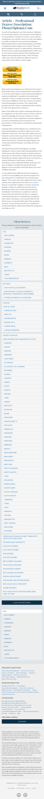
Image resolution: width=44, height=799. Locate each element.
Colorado (8, 363)
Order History (10, 310)
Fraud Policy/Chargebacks (10, 688)
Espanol (10, 692)
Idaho (6, 386)
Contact (33, 788)
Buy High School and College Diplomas (13, 701)
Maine (6, 413)
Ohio (6, 476)
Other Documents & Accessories (17, 298)
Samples (7, 239)
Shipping (7, 247)
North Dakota (10, 472)
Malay (36, 692)
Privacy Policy (21, 788)
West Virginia (10, 523)
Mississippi (8, 433)
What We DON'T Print (8, 686)
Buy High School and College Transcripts (14, 703)
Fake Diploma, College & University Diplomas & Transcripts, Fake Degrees (18, 293)
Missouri (8, 437)
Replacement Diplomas (12, 561)
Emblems (7, 259)
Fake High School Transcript (15, 584)
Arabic (34, 690)
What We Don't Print (23, 677)
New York (8, 464)
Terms (6, 275)
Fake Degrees (8, 554)
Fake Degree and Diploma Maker (16, 580)
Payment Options (7, 675)
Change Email (9, 326)
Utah (6, 507)
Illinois (7, 390)
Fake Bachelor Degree (12, 576)
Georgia (7, 378)
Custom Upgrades (7, 709)
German (21, 692)
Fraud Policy (11, 788)
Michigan (8, 425)
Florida (7, 374)
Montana (8, 441)
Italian (31, 692)
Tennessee (8, 500)
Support (6, 303)
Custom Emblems (26, 707)
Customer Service (11, 278)
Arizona (7, 351)
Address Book (10, 318)
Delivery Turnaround (20, 675)
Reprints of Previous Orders (10, 707)
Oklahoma (8, 480)
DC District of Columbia (14, 366)
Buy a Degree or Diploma (13, 573)
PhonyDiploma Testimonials (21, 690)
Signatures (32, 673)
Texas (6, 503)
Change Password (11, 330)
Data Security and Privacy (31, 711)
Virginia (7, 515)
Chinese (4, 692)
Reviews (7, 251)
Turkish (4, 694)
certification (6, 175)
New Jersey (8, 457)
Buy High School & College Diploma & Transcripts (17, 705)
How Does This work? (27, 670)
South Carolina (11, 492)
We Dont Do (9, 271)
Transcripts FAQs (20, 709)
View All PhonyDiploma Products (12, 711)
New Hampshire (10, 453)
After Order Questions (26, 688)
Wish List (8, 314)
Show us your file (10, 335)
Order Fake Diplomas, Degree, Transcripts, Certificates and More (20, 537)
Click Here (22, 721)
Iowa (6, 398)
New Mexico (9, 460)
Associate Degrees (10, 546)
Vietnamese (11, 694)
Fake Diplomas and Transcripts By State (19, 339)
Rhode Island (9, 488)
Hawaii (7, 382)
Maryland (8, 417)
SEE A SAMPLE (9, 235)
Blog (6, 267)
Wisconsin (8, 527)
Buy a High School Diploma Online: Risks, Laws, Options (19, 593)
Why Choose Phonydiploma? (10, 670)
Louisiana (8, 410)
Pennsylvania (9, 484)
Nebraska (8, 445)
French (16, 692)
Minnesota (8, 429)
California (8, 359)
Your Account (9, 307)
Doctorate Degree (11, 550)
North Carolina (11, 468)
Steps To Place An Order (9, 679)
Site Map (4, 713)
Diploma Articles (7, 690)
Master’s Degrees (10, 557)
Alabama (8, 343)
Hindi (27, 692)
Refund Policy (21, 686)
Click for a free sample (22, 602)
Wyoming (8, 531)
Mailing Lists (9, 322)
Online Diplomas (10, 588)
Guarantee (8, 243)
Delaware (8, 370)
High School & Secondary (15, 288)
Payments (8, 263)
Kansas (7, 402)
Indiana (7, 394)
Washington (9, 519)
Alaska (7, 347)
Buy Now (6, 284)
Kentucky (8, 406)
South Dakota (10, 496)
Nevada (7, 449)
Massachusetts (10, 421)
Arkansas (8, 355)
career (32, 37)
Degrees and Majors (8, 673)
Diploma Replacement (12, 569)
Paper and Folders (21, 673)
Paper (6, 255)
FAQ (4, 232)
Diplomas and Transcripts (14, 542)
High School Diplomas (12, 565)
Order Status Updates (8, 677)
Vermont (8, 511)
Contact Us (12, 713)
